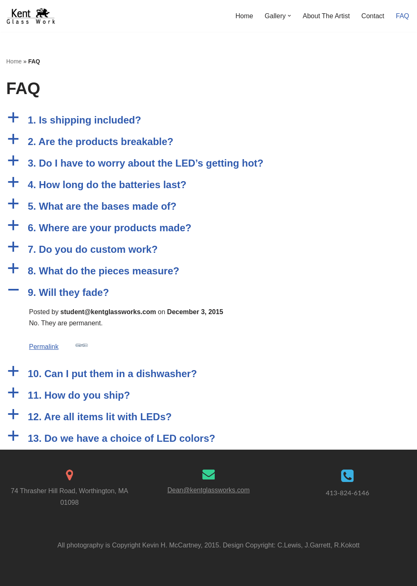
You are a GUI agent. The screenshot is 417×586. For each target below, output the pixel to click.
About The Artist (326, 15)
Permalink (58, 344)
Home (244, 15)
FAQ (402, 15)
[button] (289, 15)
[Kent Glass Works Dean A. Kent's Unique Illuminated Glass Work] (31, 15)
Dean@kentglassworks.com (208, 490)
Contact (372, 15)
